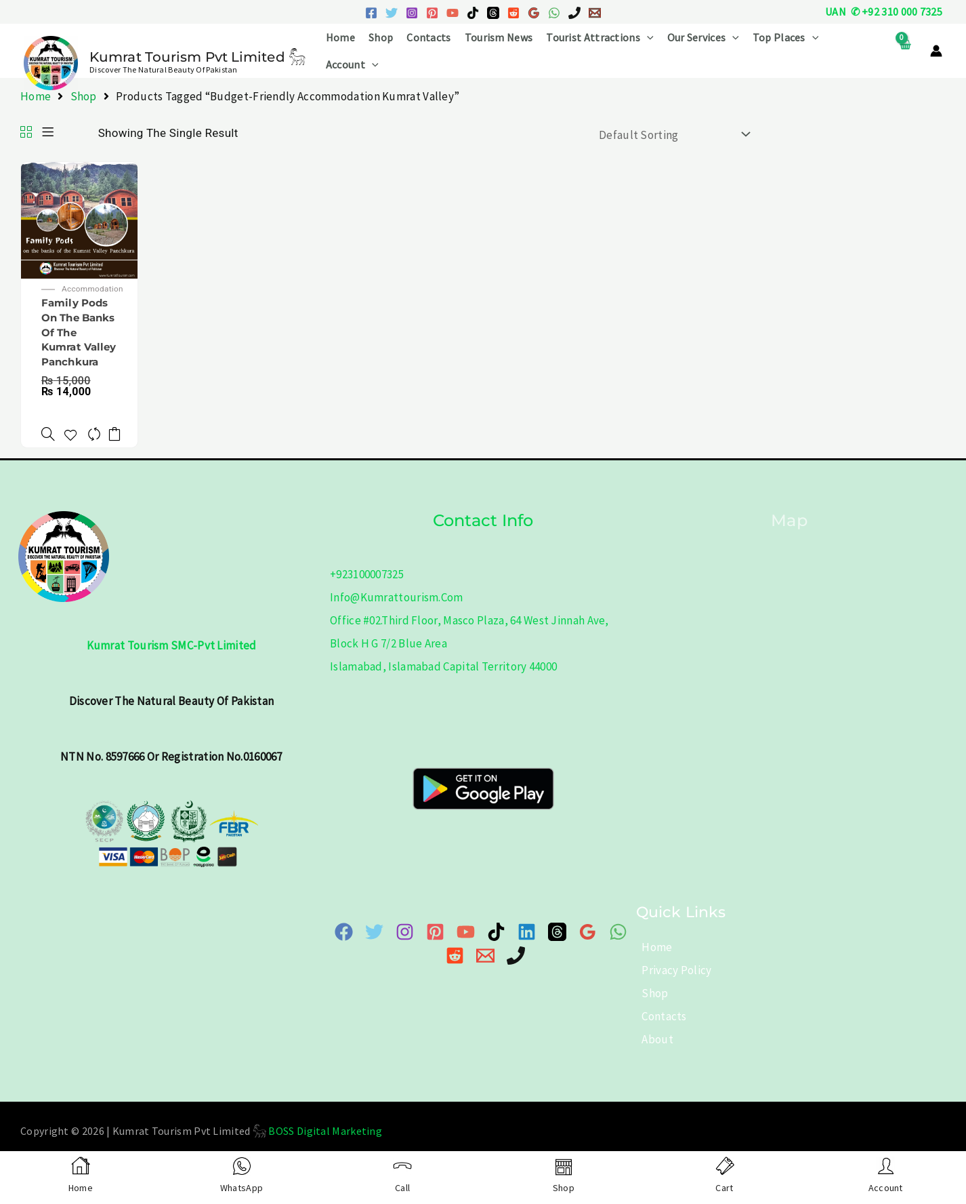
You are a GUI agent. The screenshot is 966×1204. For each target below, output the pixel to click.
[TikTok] (473, 13)
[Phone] (515, 969)
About (652, 1052)
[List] (48, 133)
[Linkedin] (526, 946)
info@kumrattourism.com (396, 611)
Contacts (428, 37)
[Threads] (493, 13)
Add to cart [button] (119, 440)
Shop (381, 37)
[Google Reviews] (534, 13)
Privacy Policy (671, 983)
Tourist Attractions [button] (599, 37)
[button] (647, 37)
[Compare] (95, 440)
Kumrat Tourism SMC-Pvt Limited (172, 659)
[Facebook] (371, 13)
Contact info (483, 534)
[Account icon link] (936, 51)
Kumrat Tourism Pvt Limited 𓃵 (197, 57)
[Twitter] (391, 13)
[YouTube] (452, 13)
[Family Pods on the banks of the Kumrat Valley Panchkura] (79, 219)
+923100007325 (367, 588)
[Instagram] (412, 13)
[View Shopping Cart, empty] (905, 51)
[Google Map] (587, 946)
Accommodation (98, 290)
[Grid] (26, 133)
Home (340, 37)
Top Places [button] (786, 37)
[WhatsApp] (554, 13)
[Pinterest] (432, 13)
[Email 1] (595, 13)
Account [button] (352, 64)
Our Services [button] (703, 37)
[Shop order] (671, 134)
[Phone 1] (574, 13)
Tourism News (499, 37)
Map (789, 534)
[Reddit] (513, 13)
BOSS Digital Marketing (325, 1144)
